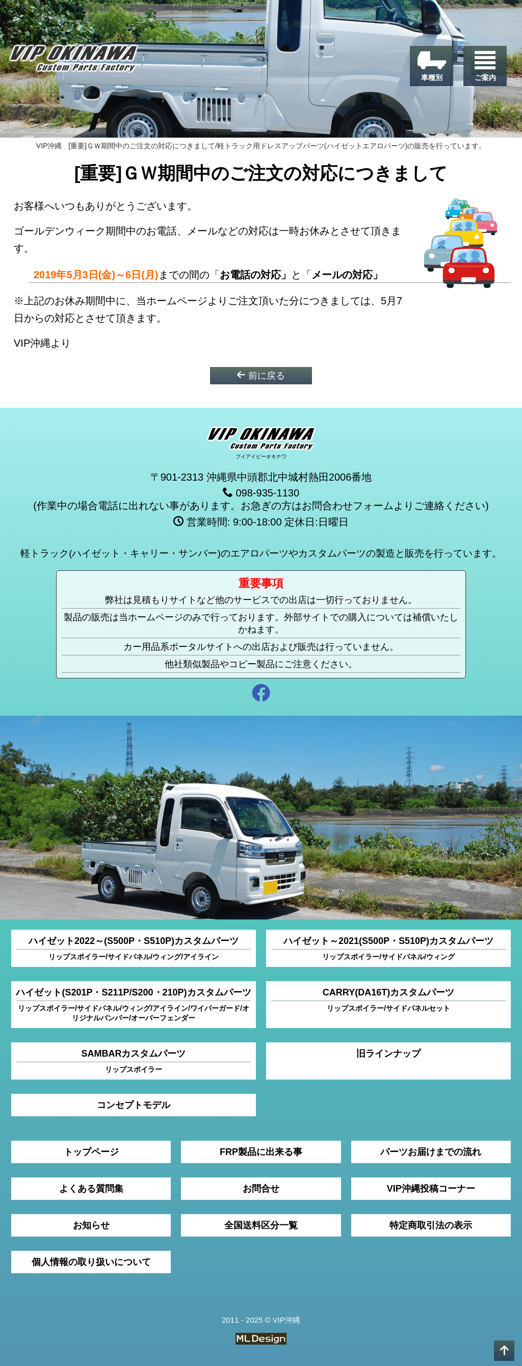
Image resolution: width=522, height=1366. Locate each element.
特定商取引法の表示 (430, 1225)
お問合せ (261, 1189)
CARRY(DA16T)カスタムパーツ (388, 1000)
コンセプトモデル (133, 1105)
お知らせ (91, 1225)
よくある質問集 (91, 1189)
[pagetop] (504, 1351)
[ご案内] (485, 66)
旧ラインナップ (388, 1053)
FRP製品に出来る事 (261, 1152)
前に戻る (261, 375)
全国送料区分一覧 (261, 1225)
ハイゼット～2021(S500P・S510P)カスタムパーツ (388, 949)
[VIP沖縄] (73, 61)
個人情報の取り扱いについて (91, 1262)
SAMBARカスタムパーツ (133, 1061)
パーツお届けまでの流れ (430, 1152)
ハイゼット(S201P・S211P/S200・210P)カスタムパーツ (133, 1005)
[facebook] (261, 694)
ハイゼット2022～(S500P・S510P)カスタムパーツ (133, 949)
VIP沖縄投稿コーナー (431, 1189)
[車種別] (431, 66)
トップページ (91, 1152)
